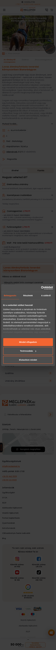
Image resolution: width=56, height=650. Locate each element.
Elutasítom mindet (28, 360)
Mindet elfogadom (28, 342)
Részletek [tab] (28, 295)
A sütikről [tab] (46, 295)
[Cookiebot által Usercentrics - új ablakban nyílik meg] (41, 288)
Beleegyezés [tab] (10, 295)
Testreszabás (28, 351)
